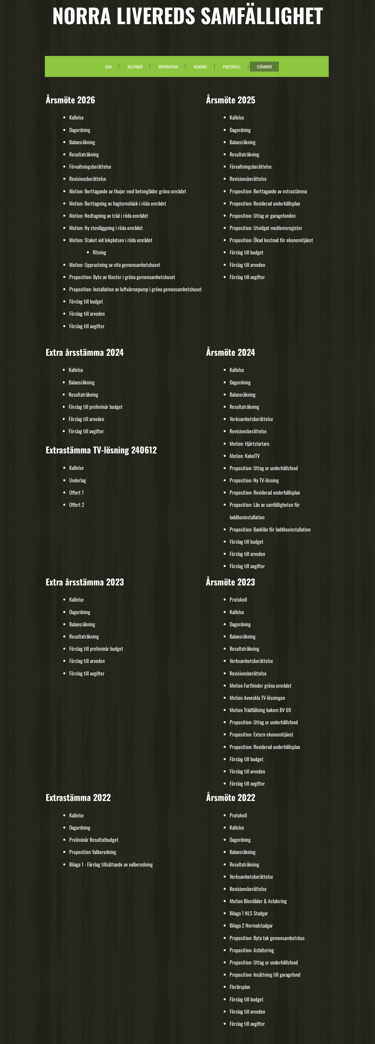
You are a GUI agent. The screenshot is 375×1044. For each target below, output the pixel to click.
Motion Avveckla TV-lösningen (257, 697)
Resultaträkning (84, 154)
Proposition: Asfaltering (252, 950)
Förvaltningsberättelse (90, 166)
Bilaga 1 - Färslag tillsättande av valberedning (111, 864)
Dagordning (79, 129)
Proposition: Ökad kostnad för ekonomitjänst (271, 240)
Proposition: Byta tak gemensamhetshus (267, 938)
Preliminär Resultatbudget (93, 839)
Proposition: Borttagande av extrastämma (268, 191)
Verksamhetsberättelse (251, 418)
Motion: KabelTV (245, 455)
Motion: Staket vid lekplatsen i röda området (110, 240)
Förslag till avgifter (86, 326)
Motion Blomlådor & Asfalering (258, 901)
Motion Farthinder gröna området (261, 685)
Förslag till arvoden (87, 313)
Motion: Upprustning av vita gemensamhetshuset (114, 264)
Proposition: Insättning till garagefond (265, 974)
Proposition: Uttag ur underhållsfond (264, 468)
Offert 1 (76, 492)
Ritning (99, 252)
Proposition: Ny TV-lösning (254, 480)
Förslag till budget (86, 301)
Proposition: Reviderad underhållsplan (265, 203)
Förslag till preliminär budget (96, 406)
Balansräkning (82, 142)
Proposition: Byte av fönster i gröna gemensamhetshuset (122, 277)
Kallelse (76, 117)
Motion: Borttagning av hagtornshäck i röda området (117, 203)
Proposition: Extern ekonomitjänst (261, 734)
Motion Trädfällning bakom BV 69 (260, 710)
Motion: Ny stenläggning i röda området (106, 227)
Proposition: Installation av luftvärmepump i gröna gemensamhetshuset (135, 289)
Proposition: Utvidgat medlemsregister (266, 227)
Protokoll (238, 599)
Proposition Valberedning (93, 851)
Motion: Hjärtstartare (249, 443)
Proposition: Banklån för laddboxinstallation (270, 529)
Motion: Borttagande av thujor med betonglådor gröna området (127, 191)
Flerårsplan (240, 986)
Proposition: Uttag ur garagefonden (263, 215)
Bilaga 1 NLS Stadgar (249, 913)
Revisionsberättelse (87, 178)
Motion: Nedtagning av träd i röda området (108, 215)
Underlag (77, 480)
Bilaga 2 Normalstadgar (251, 925)
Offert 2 (76, 504)
